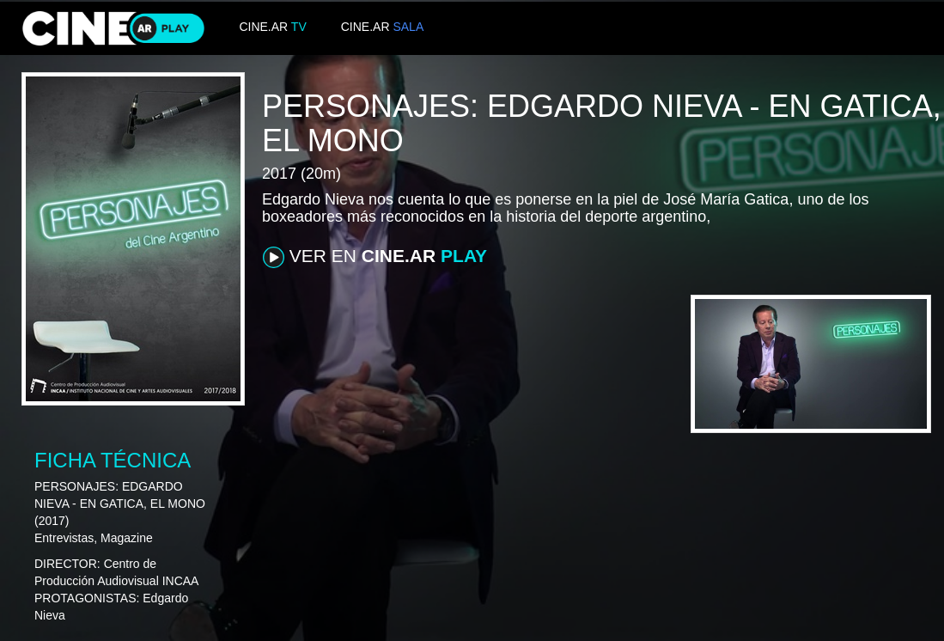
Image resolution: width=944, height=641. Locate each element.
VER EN (375, 257)
